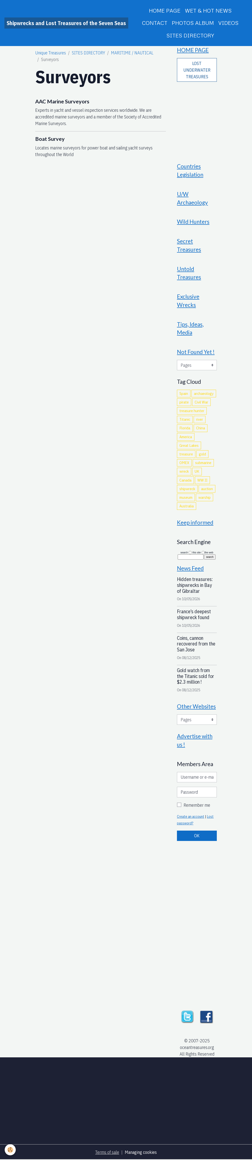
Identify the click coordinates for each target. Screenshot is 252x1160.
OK (197, 835)
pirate (184, 402)
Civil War (201, 402)
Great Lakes (189, 445)
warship (204, 497)
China (200, 427)
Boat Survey (50, 139)
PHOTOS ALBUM (193, 22)
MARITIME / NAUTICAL (132, 53)
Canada (185, 480)
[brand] (66, 23)
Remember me (197, 805)
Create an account (190, 816)
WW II (202, 480)
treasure (186, 453)
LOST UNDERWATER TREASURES (196, 70)
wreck (184, 471)
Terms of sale (107, 1152)
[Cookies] (10, 1149)
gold (202, 453)
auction (207, 488)
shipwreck (187, 488)
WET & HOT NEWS (208, 10)
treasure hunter (191, 410)
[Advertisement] (197, 118)
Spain (183, 393)
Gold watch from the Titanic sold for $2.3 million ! (195, 676)
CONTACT (154, 22)
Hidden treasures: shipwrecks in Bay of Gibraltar (195, 585)
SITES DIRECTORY (190, 35)
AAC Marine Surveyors (62, 101)
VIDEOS (228, 22)
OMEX (184, 462)
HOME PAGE (164, 10)
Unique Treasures (50, 53)
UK (197, 471)
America (185, 436)
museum (185, 497)
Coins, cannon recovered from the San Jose (196, 644)
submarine (203, 462)
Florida (184, 427)
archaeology (204, 393)
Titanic (184, 419)
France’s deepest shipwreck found (194, 614)
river (199, 419)
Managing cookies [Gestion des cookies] (141, 1152)
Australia (186, 505)
